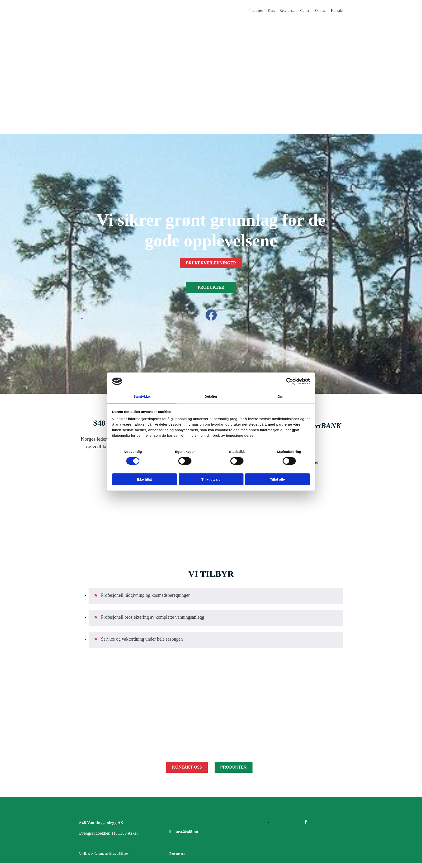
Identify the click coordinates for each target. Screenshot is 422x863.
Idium (99, 853)
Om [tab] (280, 396)
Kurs (271, 10)
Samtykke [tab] (141, 396)
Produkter (256, 10)
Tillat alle (277, 479)
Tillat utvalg (211, 479)
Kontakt (337, 10)
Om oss (320, 10)
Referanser (288, 10)
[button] (211, 263)
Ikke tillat (144, 479)
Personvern (177, 853)
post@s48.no (186, 832)
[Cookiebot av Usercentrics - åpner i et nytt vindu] (289, 381)
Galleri (305, 10)
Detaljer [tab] (211, 396)
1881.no (122, 853)
